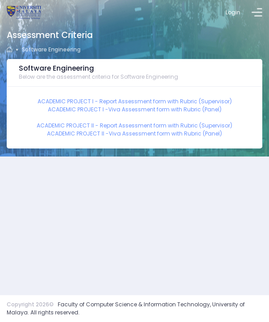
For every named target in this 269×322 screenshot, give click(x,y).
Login (233, 12)
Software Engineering (51, 49)
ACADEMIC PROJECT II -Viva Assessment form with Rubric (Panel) (134, 133)
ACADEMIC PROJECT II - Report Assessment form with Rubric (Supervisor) (134, 125)
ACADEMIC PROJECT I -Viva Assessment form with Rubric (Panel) (135, 109)
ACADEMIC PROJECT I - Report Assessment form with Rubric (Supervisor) (135, 101)
